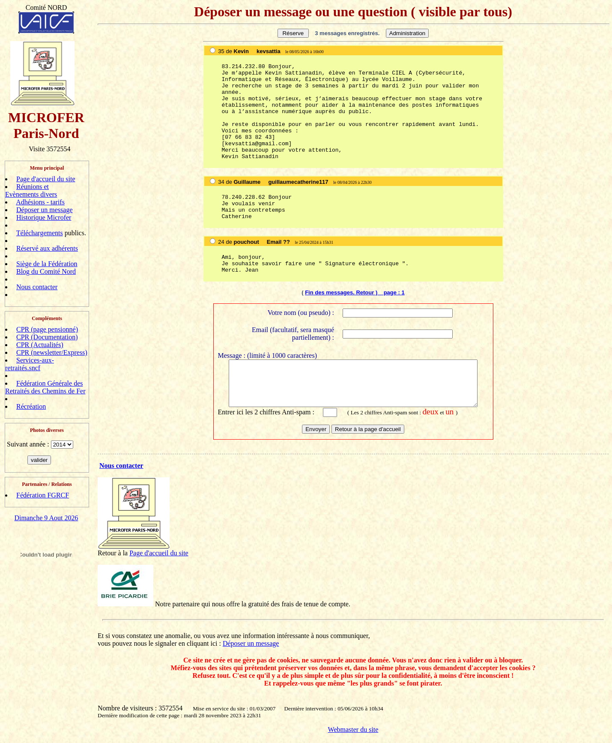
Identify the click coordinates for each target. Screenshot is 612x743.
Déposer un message (44, 209)
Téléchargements (39, 233)
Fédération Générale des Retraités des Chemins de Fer (45, 387)
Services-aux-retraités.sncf (29, 364)
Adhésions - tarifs (40, 202)
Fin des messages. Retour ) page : (353, 292)
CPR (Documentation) (47, 337)
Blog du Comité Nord (46, 271)
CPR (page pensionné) (47, 329)
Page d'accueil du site (45, 179)
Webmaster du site (353, 735)
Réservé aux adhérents (47, 248)
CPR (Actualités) (39, 344)
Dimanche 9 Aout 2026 (46, 517)
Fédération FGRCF (42, 495)
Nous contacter (36, 287)
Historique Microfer (43, 217)
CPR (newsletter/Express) (51, 352)
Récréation (31, 406)
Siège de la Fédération (47, 263)
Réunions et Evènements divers (31, 190)
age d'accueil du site (160, 559)
